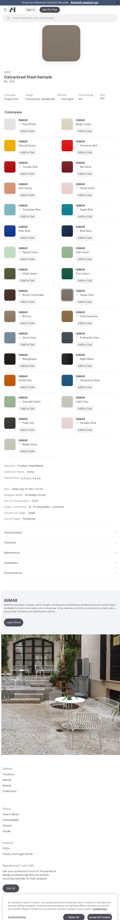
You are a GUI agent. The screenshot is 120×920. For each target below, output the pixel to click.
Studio (7, 831)
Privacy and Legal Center (18, 854)
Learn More (14, 622)
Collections (9, 791)
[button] (5, 9)
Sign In (30, 9)
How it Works (11, 814)
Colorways (13, 112)
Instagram (9, 907)
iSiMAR (7, 72)
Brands (7, 780)
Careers (7, 825)
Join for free (49, 9)
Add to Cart (27, 195)
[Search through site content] (61, 18)
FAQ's (6, 848)
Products (8, 774)
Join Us (11, 888)
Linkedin (24, 907)
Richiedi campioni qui (84, 2)
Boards (7, 785)
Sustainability (11, 820)
